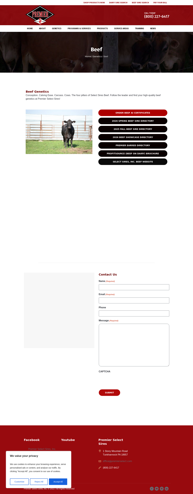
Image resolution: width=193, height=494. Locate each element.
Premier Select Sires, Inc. (42, 449)
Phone (102, 307)
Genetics (97, 56)
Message (108, 321)
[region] (38, 469)
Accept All (58, 482)
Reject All (39, 482)
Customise (19, 482)
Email (107, 294)
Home (88, 56)
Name (107, 281)
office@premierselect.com (117, 461)
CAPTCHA (104, 371)
